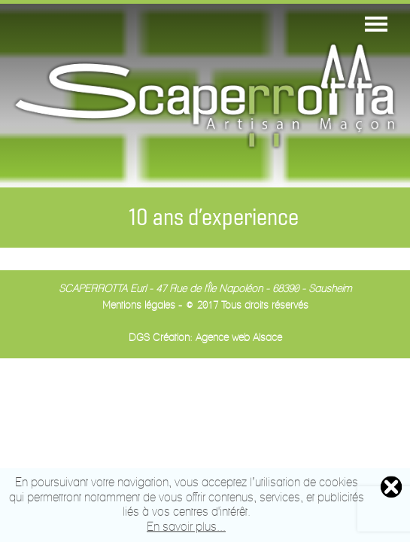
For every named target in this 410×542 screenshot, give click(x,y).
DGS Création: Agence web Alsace (205, 338)
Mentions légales (138, 306)
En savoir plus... (186, 527)
